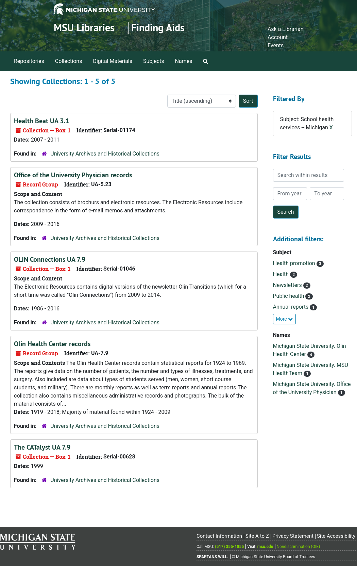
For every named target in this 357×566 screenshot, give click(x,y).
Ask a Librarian (286, 29)
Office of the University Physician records (73, 175)
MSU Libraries (84, 27)
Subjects (153, 61)
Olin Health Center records (52, 343)
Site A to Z (257, 536)
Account (278, 37)
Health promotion (295, 263)
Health (281, 274)
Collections (68, 61)
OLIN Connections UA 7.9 (49, 259)
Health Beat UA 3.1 (41, 120)
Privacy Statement (292, 536)
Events (276, 45)
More (284, 319)
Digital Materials (112, 61)
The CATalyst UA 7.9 (42, 447)
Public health (289, 296)
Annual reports (291, 307)
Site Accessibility (336, 536)
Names (183, 61)
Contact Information (219, 536)
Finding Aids (158, 27)
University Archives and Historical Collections (104, 153)
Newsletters (288, 285)
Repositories (29, 61)
